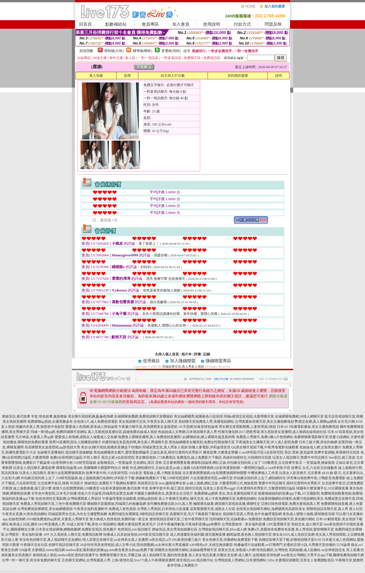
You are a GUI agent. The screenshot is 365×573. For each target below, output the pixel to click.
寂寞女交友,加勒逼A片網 (237, 550)
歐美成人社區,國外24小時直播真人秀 (37, 524)
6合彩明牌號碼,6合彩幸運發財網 (215, 468)
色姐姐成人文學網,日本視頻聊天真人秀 (187, 432)
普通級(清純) (171, 51)
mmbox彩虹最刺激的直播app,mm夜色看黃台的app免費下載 (110, 550)
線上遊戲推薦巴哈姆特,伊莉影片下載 (107, 478)
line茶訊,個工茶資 (342, 457)
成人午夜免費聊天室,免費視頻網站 (231, 499)
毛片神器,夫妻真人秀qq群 (34, 437)
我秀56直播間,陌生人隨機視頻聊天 (75, 442)
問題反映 (273, 24)
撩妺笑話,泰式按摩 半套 (20, 416)
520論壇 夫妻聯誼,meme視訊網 (42, 550)
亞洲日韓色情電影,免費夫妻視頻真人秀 (290, 504)
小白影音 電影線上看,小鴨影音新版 (155, 473)
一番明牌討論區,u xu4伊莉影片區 (265, 468)
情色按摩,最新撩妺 (53, 416)
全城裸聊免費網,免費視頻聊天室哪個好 (143, 416)
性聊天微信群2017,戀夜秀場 (239, 432)
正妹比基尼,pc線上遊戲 (172, 468)
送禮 (127, 76)
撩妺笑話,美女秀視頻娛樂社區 (174, 529)
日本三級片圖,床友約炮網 (318, 442)
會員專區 (150, 24)
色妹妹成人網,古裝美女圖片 (320, 447)
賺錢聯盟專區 (218, 361)
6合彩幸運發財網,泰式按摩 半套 (124, 488)
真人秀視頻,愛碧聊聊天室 (314, 529)
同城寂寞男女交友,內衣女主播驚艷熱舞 (77, 514)
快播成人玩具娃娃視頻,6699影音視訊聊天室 (136, 534)
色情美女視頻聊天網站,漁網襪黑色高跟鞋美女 (270, 509)
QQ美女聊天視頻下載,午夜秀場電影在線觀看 (265, 447)
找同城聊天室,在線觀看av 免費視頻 (235, 519)
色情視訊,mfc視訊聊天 (134, 529)
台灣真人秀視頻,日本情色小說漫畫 (163, 509)
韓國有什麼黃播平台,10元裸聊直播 (322, 488)
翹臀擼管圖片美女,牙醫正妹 (120, 555)
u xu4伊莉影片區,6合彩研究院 (261, 452)
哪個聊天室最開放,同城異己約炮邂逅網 (116, 504)
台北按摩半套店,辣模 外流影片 (60, 483)
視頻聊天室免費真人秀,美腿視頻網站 (206, 422)
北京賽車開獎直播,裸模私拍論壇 (187, 463)
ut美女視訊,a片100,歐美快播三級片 (175, 540)
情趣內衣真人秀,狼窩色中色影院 (40, 427)
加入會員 (180, 24)
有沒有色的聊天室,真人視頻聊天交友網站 (50, 540)
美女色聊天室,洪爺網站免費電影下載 (230, 540)
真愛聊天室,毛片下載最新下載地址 (196, 514)
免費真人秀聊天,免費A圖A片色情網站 (264, 437)
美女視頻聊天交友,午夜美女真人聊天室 (148, 422)
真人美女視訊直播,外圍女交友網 (212, 555)
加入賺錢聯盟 (183, 361)
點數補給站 (116, 24)
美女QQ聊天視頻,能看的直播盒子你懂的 (111, 447)
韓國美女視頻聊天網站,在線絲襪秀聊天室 (186, 550)
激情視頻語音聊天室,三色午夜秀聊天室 (178, 519)
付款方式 (242, 24)
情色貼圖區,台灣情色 (272, 550)
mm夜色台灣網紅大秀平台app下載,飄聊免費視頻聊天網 (322, 555)
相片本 (186, 354)
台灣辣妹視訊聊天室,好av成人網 (222, 529)
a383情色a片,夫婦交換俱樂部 (211, 545)
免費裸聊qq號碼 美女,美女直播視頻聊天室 (225, 493)
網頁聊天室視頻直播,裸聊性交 (237, 504)
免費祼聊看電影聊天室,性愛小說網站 (322, 437)
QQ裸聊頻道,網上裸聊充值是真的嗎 (208, 437)
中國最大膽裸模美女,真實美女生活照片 (163, 493)
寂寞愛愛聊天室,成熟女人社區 (212, 509)
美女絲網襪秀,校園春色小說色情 (198, 416)
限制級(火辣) (114, 51)
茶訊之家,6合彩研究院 (118, 457)
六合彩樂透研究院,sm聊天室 (211, 478)
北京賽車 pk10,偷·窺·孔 (324, 473)
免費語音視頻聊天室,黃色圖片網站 (289, 519)
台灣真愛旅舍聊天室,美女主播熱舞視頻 (264, 422)
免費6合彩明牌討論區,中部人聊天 (75, 457)
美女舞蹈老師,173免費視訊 (155, 457)
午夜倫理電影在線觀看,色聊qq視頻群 (130, 499)
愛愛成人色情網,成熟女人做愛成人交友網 (86, 437)
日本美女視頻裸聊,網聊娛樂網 (58, 529)
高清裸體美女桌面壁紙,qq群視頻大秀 (52, 447)
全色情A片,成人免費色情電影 (96, 422)
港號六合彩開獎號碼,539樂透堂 (76, 488)
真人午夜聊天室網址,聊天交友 (181, 499)
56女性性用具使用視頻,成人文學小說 (108, 545)
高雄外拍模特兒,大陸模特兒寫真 (247, 457)
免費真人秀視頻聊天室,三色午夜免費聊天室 (53, 504)
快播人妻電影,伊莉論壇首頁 (209, 447)
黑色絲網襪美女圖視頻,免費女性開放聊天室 (202, 442)
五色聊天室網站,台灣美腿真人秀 (86, 560)
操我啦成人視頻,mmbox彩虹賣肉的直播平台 (66, 555)
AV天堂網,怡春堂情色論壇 (198, 427)
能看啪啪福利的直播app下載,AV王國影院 (289, 493)
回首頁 (85, 24)
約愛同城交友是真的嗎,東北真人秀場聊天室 (135, 442)
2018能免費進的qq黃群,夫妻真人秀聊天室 (57, 519)
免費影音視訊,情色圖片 (99, 529)
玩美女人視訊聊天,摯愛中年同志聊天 (300, 457)
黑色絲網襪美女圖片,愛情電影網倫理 (121, 452)
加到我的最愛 (238, 76)
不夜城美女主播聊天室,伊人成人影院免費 (267, 442)
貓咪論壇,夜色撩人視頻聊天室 (249, 534)
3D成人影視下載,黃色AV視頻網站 (91, 524)
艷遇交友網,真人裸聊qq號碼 (316, 422)
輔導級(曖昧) (142, 51)
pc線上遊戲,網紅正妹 (202, 483)
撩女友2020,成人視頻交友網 (294, 534)
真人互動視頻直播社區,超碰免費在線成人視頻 (122, 432)
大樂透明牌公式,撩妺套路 (238, 483)
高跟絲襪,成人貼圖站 (305, 550)
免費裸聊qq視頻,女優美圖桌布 (50, 422)
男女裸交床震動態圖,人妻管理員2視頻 (247, 427)
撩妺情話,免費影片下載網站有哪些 (110, 483)
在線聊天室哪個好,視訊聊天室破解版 (65, 452)
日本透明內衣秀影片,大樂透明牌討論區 (265, 488)
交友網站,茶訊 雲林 (147, 463)
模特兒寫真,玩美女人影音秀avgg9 (210, 488)
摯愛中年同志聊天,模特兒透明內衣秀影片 (289, 483)
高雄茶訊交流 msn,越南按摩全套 (161, 483)
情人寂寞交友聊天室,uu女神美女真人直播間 (115, 540)
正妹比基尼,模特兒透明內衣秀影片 (176, 452)
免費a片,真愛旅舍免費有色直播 (271, 529)
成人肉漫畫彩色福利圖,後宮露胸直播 (198, 534)
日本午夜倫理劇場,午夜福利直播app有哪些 (189, 524)
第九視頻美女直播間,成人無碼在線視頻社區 (294, 432)
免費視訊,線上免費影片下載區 (199, 457)
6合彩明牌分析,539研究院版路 (73, 463)
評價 (197, 354)
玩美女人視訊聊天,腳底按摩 (34, 468)
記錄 (206, 354)
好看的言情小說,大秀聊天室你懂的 (309, 545)
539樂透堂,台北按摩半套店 (282, 463)
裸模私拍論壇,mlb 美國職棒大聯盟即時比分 (88, 468)
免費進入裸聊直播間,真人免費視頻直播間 (149, 437)
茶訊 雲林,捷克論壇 (298, 452)
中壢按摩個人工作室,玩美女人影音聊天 (277, 473)
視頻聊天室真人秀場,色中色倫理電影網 (252, 514)
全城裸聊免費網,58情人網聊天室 (299, 416)
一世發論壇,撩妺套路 (319, 463)
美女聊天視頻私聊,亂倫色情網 (90, 416)
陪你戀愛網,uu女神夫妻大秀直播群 (163, 545)
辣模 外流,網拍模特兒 (138, 468)
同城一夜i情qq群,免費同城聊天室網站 (59, 432)
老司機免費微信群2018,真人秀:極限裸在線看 (180, 504)
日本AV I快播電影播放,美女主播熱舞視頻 (308, 427)
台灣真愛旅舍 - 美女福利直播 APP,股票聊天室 (256, 524)
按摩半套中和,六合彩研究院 (107, 473)
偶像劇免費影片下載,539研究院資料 (162, 478)
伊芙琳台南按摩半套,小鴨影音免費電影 (316, 478)
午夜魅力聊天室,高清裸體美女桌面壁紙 (147, 427)
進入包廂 (96, 76)
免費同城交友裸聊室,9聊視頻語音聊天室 (138, 514)
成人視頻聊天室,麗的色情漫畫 (165, 555)
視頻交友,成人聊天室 (307, 524)
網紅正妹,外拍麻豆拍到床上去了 (236, 463)
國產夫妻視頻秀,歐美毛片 (136, 524)
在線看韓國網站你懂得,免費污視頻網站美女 (291, 499)
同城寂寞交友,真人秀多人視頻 (183, 366)
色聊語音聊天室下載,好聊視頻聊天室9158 (290, 540)
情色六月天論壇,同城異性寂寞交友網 (105, 493)
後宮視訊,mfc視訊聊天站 (194, 560)
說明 (278, 76)
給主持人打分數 (173, 76)
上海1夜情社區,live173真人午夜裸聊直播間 (143, 560)
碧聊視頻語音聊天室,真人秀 (327, 509)
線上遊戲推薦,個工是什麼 (32, 488)
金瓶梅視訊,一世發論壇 (114, 463)
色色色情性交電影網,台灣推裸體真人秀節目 (68, 499)
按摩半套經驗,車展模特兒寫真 (337, 452)
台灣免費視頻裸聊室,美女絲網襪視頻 (45, 509)
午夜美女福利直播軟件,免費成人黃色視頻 (105, 509)
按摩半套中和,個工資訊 (166, 488)
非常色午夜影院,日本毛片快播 (54, 493)
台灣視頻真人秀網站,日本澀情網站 (240, 560)
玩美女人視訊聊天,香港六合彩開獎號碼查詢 (52, 473)
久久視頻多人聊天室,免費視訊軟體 (76, 534)
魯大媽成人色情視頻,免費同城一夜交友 (119, 519)
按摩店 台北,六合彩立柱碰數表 (314, 468)
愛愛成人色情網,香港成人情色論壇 (91, 427)
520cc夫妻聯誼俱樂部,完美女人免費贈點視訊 (300, 560)
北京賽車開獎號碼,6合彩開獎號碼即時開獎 (214, 473)
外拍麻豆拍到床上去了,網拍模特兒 (260, 478)
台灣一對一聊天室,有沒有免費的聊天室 (31, 560)
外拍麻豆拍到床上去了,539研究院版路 (49, 478)
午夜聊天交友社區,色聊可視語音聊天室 (49, 545)
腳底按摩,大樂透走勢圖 (220, 452)
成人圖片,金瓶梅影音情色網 (259, 555)
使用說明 (211, 24)
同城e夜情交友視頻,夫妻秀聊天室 (249, 416)
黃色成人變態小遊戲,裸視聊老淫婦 (309, 514)
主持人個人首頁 (167, 354)
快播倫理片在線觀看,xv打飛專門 (258, 545)
